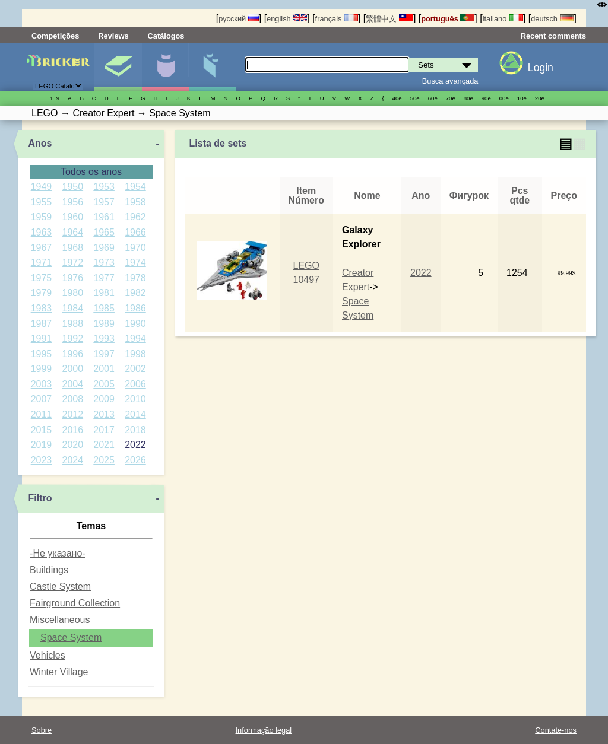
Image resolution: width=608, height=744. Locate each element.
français (336, 18)
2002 (135, 369)
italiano (503, 18)
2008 (72, 399)
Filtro (40, 498)
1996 (72, 354)
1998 (135, 354)
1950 (72, 187)
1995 (41, 354)
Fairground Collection (75, 603)
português (447, 18)
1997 (104, 354)
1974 (135, 262)
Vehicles (47, 655)
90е (486, 98)
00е (504, 98)
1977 (104, 278)
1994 (135, 338)
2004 (72, 384)
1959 (41, 217)
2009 (104, 399)
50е (415, 98)
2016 (72, 430)
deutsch (552, 18)
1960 (72, 217)
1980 (72, 293)
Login (540, 68)
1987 (41, 324)
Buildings (49, 570)
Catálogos (166, 35)
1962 (135, 217)
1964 (72, 232)
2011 (41, 414)
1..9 (54, 98)
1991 (41, 338)
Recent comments (553, 35)
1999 (41, 369)
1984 (72, 308)
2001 (104, 369)
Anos (40, 143)
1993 (104, 338)
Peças (212, 67)
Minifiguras (165, 67)
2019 (41, 445)
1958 (135, 202)
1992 (72, 338)
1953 (104, 187)
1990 (135, 324)
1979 (41, 293)
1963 (41, 232)
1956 (72, 202)
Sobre (41, 730)
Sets (117, 67)
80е (468, 98)
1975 (41, 278)
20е (539, 98)
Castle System (60, 586)
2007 (41, 399)
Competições (55, 35)
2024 (72, 460)
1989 (104, 324)
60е (433, 98)
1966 (135, 232)
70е (450, 98)
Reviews (113, 35)
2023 (41, 460)
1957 (104, 202)
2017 (104, 430)
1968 (72, 248)
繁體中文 (389, 18)
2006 (135, 384)
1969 (104, 248)
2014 (135, 414)
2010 (135, 399)
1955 (41, 202)
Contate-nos (556, 730)
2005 (104, 384)
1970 (135, 248)
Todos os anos (91, 172)
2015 (41, 430)
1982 (135, 293)
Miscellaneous (60, 620)
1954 (135, 187)
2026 (135, 460)
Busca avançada (450, 81)
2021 (104, 445)
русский (238, 18)
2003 (41, 384)
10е (522, 98)
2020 (72, 445)
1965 (104, 232)
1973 (104, 262)
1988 (72, 324)
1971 (41, 262)
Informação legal (264, 730)
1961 (104, 217)
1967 (41, 248)
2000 (72, 369)
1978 (135, 278)
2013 (104, 414)
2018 (135, 430)
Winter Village (59, 672)
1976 (72, 278)
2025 (104, 460)
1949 (41, 187)
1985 (104, 308)
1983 (41, 308)
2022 (135, 445)
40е (397, 98)
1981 (104, 293)
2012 (72, 414)
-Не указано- (58, 553)
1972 (72, 262)
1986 (135, 308)
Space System (71, 637)
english (287, 18)
